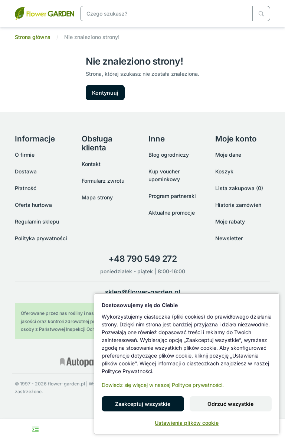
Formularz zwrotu (103, 180)
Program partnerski (172, 196)
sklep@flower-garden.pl (142, 292)
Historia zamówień (238, 205)
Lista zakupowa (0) (239, 188)
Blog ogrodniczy (168, 154)
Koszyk (224, 171)
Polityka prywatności (41, 238)
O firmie (25, 154)
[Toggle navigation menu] (35, 429)
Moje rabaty (230, 221)
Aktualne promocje (171, 212)
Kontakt (91, 164)
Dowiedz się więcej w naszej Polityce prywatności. (163, 385)
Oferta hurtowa (33, 205)
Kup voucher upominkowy (164, 175)
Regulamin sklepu (37, 221)
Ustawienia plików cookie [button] (187, 423)
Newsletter (229, 238)
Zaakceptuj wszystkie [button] (142, 404)
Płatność (25, 188)
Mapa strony (97, 197)
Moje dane (228, 154)
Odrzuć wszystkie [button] (230, 404)
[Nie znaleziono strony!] (44, 13)
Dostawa (26, 171)
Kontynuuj (105, 92)
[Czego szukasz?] (261, 13)
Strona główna (32, 37)
